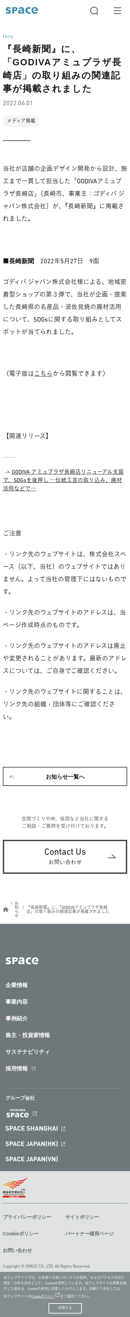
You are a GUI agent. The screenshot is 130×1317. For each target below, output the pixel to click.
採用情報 (17, 1068)
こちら (43, 374)
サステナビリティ (28, 1052)
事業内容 (17, 1002)
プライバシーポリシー (27, 1217)
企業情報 (17, 985)
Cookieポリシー (20, 1233)
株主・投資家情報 (28, 1035)
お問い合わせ (17, 1250)
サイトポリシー (82, 1217)
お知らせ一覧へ (65, 777)
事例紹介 (17, 1018)
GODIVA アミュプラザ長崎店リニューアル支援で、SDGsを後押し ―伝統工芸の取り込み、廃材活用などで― (63, 481)
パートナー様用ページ (89, 1233)
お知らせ (17, 910)
